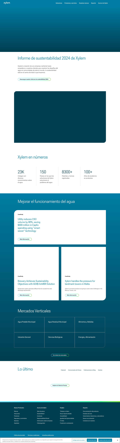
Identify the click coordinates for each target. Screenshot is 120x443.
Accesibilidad (63, 416)
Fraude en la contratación (66, 423)
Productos (16, 416)
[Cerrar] (117, 441)
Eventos (100, 380)
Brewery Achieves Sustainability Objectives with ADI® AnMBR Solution (36, 292)
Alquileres (16, 423)
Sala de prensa (41, 411)
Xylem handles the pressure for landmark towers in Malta (80, 292)
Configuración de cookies (79, 441)
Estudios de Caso (87, 413)
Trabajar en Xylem (64, 411)
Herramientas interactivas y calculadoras (93, 416)
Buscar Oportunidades (66, 413)
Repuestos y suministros (20, 418)
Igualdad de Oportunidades (67, 418)
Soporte (93, 3)
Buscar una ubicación (88, 418)
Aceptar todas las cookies (105, 441)
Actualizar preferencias (48, 435)
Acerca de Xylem (103, 3)
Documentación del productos (90, 411)
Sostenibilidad (40, 413)
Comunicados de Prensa (74, 380)
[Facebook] (99, 435)
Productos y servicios (71, 3)
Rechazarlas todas (92, 441)
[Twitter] (105, 435)
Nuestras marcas (84, 3)
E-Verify (62, 420)
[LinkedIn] (102, 435)
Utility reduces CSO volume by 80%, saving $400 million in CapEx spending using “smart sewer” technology (29, 235)
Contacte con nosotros (89, 420)
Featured (63, 380)
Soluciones (59, 3)
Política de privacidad (19, 435)
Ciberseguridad (41, 423)
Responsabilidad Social (43, 418)
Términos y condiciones (33, 435)
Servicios (16, 420)
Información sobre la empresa (44, 420)
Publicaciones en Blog (90, 380)
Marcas (16, 411)
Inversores (39, 416)
